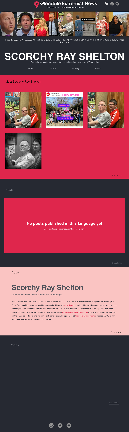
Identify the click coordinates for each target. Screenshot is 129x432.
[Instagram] (112, 4)
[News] (31, 68)
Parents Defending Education (75, 312)
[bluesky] (107, 4)
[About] (53, 68)
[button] (16, 40)
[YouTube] (117, 4)
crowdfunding (70, 305)
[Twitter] (60, 425)
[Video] (98, 68)
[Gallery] (76, 68)
